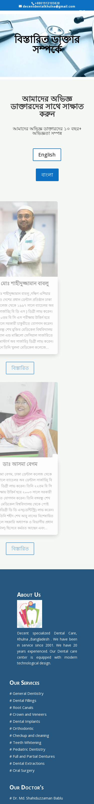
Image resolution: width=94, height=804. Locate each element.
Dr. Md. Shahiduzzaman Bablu (38, 797)
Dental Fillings (24, 700)
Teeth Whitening (27, 742)
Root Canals (23, 707)
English (47, 154)
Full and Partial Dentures (34, 756)
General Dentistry (28, 693)
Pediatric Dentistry (29, 749)
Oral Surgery (24, 770)
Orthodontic (23, 728)
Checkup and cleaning (31, 735)
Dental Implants (26, 721)
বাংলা (47, 174)
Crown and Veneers (30, 714)
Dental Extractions (29, 763)
